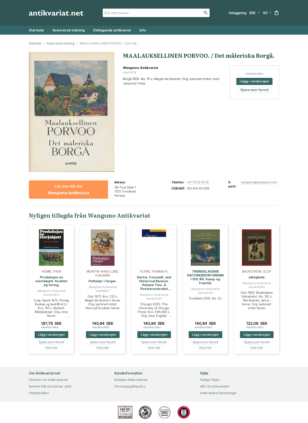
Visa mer (51, 347)
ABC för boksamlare (214, 386)
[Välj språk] (267, 12)
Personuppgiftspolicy (129, 386)
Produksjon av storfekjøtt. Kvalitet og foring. (51, 281)
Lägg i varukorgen (254, 81)
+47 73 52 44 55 (197, 182)
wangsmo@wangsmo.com (259, 182)
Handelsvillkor (254, 73)
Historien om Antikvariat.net (48, 380)
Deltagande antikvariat (112, 30)
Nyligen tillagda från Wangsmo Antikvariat (89, 215)
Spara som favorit (254, 90)
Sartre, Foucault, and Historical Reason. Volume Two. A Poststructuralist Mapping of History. (154, 285)
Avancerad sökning (68, 30)
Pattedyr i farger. (103, 281)
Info (142, 30)
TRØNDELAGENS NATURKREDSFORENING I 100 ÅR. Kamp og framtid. (206, 277)
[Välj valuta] (254, 12)
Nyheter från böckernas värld (50, 386)
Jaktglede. (256, 277)
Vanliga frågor (210, 380)
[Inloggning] (237, 12)
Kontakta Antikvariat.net (130, 380)
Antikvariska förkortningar (218, 393)
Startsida (36, 30)
